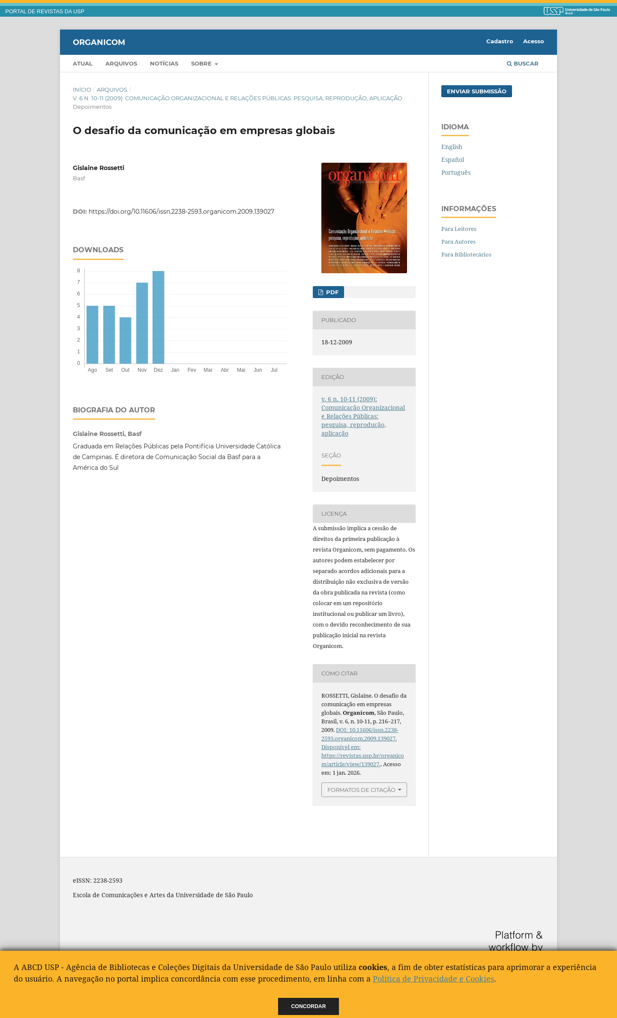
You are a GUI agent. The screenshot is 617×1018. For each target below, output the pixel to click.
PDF (331, 292)
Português (455, 172)
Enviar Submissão (476, 91)
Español (452, 159)
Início (82, 89)
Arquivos (121, 63)
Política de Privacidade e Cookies (433, 978)
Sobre (202, 63)
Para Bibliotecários (466, 254)
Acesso (533, 41)
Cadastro (499, 41)
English (451, 147)
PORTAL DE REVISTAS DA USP (45, 12)
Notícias (164, 63)
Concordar (308, 1006)
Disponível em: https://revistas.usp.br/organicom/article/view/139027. (362, 755)
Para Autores (458, 241)
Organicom (99, 42)
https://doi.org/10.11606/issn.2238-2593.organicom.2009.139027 (181, 211)
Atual (83, 63)
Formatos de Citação (361, 789)
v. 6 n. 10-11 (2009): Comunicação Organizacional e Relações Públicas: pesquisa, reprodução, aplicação (237, 98)
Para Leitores (458, 229)
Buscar (523, 63)
